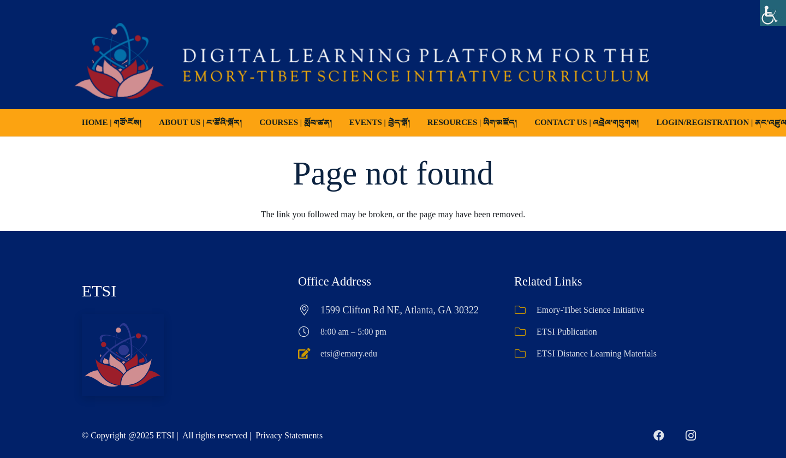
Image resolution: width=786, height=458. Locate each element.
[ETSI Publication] (525, 331)
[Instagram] (690, 435)
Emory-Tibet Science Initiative (591, 309)
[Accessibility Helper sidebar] (773, 13)
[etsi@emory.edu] (309, 353)
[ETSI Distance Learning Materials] (525, 353)
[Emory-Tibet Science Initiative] (525, 310)
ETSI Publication (567, 331)
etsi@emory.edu (348, 353)
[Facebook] (658, 435)
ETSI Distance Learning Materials (597, 353)
